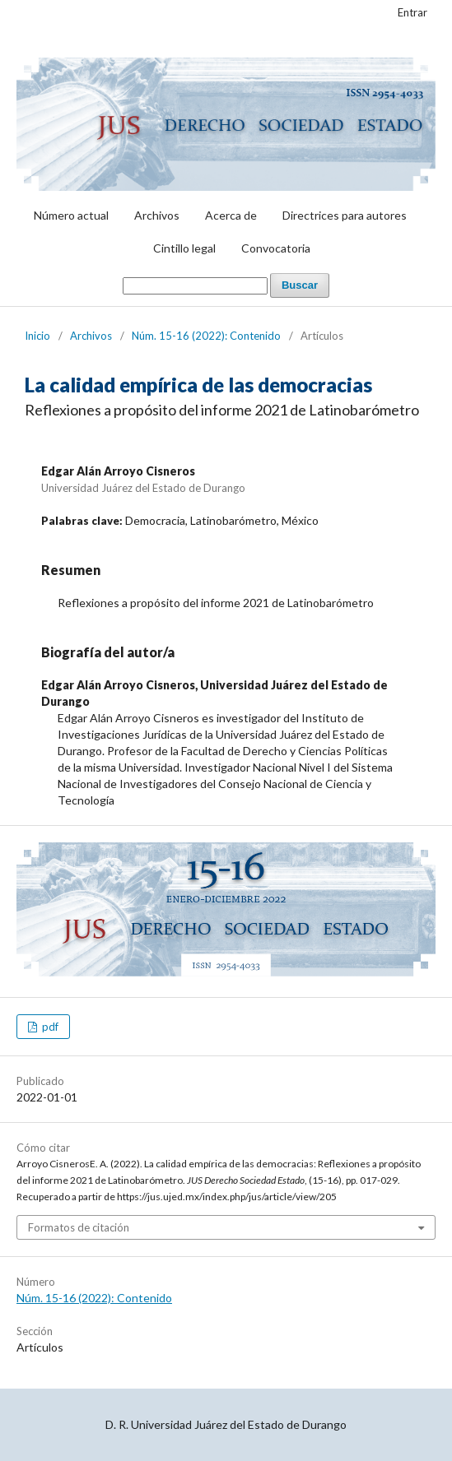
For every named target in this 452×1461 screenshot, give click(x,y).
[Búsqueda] (195, 286)
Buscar (300, 285)
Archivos (156, 215)
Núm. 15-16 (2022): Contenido (206, 335)
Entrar (412, 12)
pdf (49, 1026)
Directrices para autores (344, 215)
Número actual (71, 215)
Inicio (37, 335)
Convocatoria (275, 248)
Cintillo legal (184, 248)
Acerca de (231, 215)
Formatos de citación (78, 1227)
